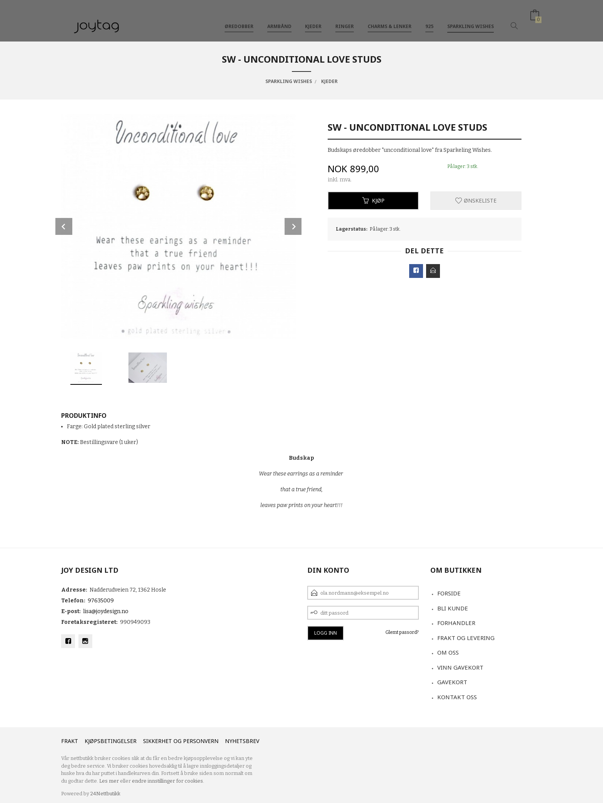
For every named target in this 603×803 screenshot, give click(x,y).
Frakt (69, 741)
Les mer (109, 781)
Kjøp (373, 200)
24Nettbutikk (105, 793)
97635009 (101, 600)
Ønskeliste (475, 200)
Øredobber (239, 18)
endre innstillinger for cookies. (168, 781)
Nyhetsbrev (242, 741)
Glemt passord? (402, 632)
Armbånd (279, 18)
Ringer (344, 18)
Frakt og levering (466, 638)
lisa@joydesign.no (105, 611)
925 (429, 18)
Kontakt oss (457, 697)
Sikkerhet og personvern (180, 741)
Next (293, 226)
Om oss (448, 652)
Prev (63, 226)
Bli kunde (452, 608)
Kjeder (313, 18)
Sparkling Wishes (470, 18)
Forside (449, 593)
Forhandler (456, 623)
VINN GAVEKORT (460, 667)
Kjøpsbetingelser (111, 741)
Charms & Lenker (389, 18)
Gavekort (452, 682)
